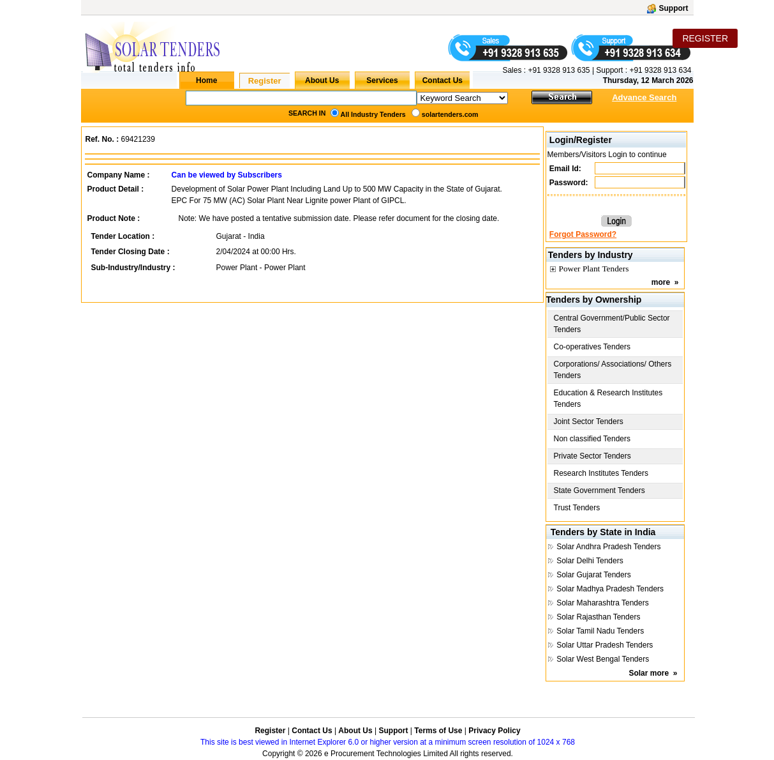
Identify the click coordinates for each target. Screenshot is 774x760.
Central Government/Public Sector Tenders (612, 324)
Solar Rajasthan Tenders (598, 616)
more (660, 282)
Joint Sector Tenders (588, 421)
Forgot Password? (582, 234)
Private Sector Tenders (592, 456)
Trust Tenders (577, 507)
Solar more (649, 673)
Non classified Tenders (592, 438)
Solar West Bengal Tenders (602, 659)
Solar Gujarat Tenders (593, 574)
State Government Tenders (599, 490)
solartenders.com (450, 114)
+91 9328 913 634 (660, 70)
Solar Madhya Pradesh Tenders (610, 588)
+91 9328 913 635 (558, 70)
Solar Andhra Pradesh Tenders (608, 546)
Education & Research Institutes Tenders (608, 398)
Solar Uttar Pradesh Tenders (604, 645)
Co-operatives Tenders (592, 346)
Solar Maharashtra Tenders (602, 602)
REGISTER (705, 38)
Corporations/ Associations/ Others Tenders (613, 370)
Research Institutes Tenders (601, 473)
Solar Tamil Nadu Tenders (600, 631)
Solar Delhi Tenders (589, 560)
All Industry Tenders (373, 114)
